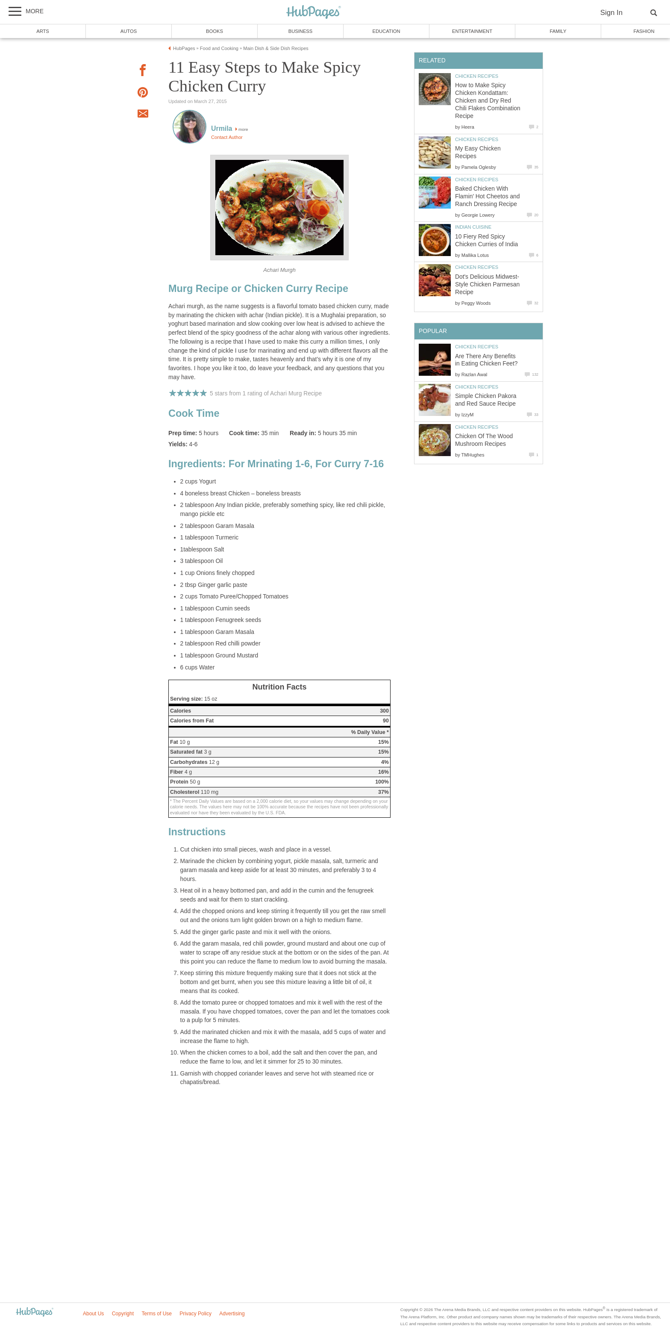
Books (214, 31)
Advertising (231, 1314)
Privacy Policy (195, 1314)
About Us (93, 1314)
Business (300, 31)
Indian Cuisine (473, 227)
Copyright (123, 1314)
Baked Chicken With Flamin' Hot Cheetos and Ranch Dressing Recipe (487, 196)
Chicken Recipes (476, 76)
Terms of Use (156, 1314)
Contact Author (227, 137)
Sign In (611, 13)
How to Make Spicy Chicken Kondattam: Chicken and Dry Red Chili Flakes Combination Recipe (487, 100)
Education (386, 31)
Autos (128, 31)
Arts (42, 31)
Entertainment (472, 31)
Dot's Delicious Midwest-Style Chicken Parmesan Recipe (487, 284)
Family (558, 31)
